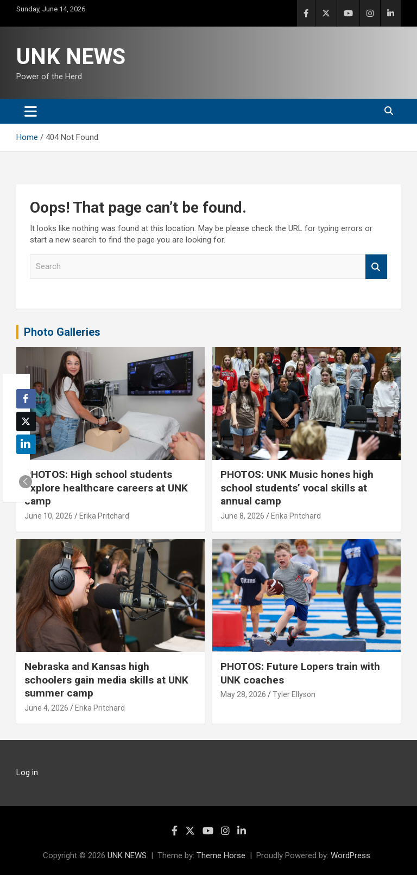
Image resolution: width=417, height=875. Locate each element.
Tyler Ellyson (294, 694)
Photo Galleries (62, 331)
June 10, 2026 (48, 516)
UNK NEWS (70, 56)
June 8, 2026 (242, 516)
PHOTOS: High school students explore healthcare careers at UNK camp (106, 487)
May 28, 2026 (243, 694)
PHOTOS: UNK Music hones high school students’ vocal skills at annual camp (297, 487)
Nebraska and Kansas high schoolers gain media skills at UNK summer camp (106, 679)
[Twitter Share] (26, 421)
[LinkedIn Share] (26, 444)
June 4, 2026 (46, 708)
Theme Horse (221, 855)
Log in (27, 772)
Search (376, 266)
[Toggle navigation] (30, 111)
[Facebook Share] (26, 398)
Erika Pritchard (104, 516)
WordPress (350, 855)
